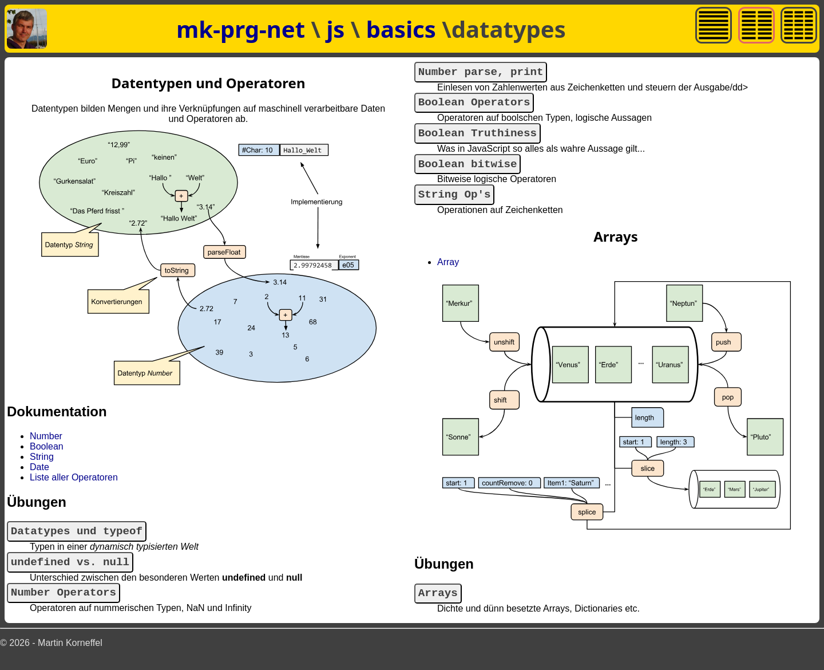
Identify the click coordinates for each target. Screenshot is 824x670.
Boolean (47, 446)
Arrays (438, 609)
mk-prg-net (240, 29)
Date (39, 467)
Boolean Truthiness (477, 140)
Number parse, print (481, 73)
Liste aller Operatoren (74, 477)
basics (404, 29)
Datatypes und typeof (76, 533)
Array (448, 276)
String (42, 457)
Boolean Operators (474, 107)
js (338, 29)
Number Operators (63, 600)
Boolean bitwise (467, 174)
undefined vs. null (70, 566)
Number (46, 436)
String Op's (454, 207)
